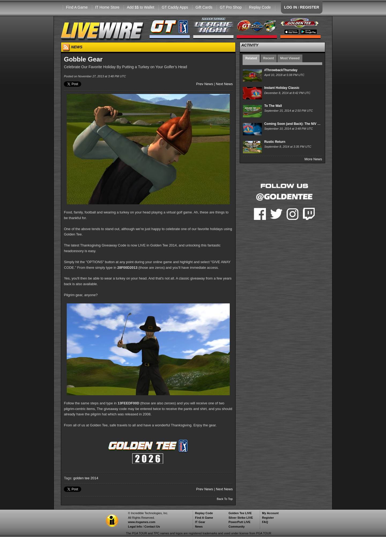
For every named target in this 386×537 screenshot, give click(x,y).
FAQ (265, 522)
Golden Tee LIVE (240, 513)
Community (236, 526)
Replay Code (260, 7)
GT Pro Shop (231, 7)
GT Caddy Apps (175, 7)
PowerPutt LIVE (239, 522)
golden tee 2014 (85, 478)
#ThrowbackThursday (281, 70)
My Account (270, 513)
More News (313, 159)
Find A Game (77, 7)
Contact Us (152, 526)
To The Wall (273, 106)
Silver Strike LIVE (240, 517)
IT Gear (200, 522)
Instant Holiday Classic (281, 88)
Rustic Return (274, 142)
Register (268, 517)
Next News (224, 84)
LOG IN (290, 7)
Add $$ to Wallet (140, 7)
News (199, 526)
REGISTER (309, 7)
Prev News (204, 84)
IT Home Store (107, 7)
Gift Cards (203, 7)
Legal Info (135, 526)
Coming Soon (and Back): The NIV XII (292, 124)
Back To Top (225, 498)
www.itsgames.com (141, 522)
